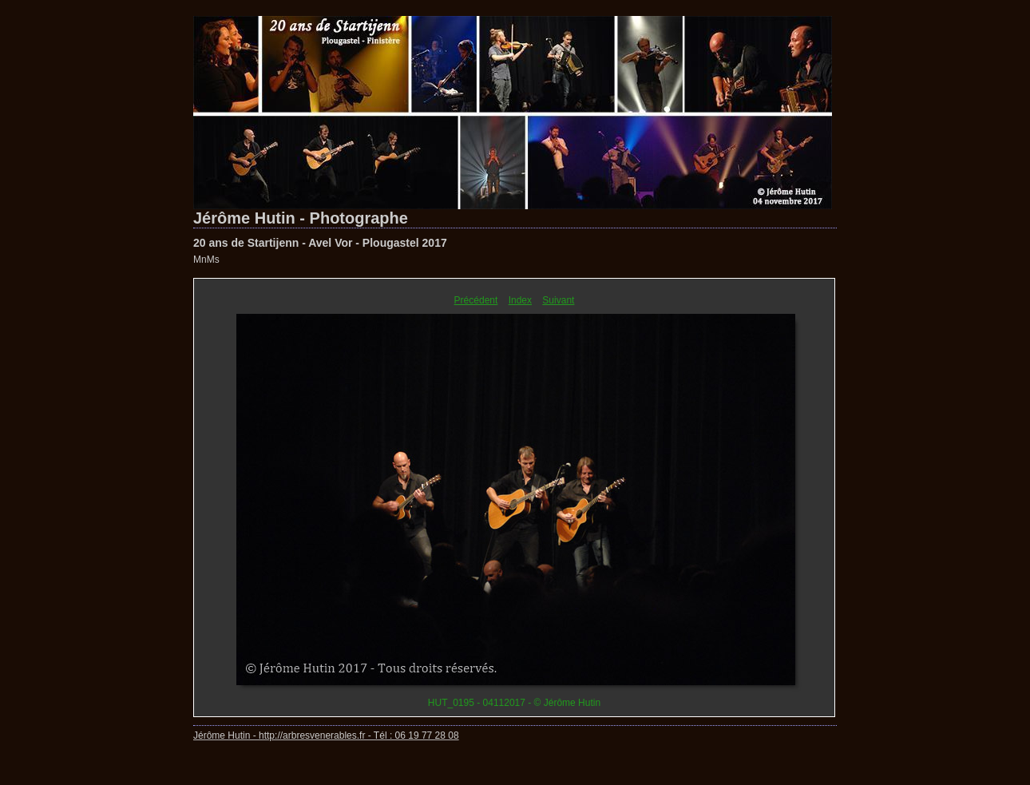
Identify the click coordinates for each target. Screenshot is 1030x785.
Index (520, 300)
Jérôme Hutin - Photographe (300, 218)
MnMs (206, 259)
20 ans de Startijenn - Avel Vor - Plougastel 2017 (320, 242)
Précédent (476, 300)
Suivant (558, 300)
